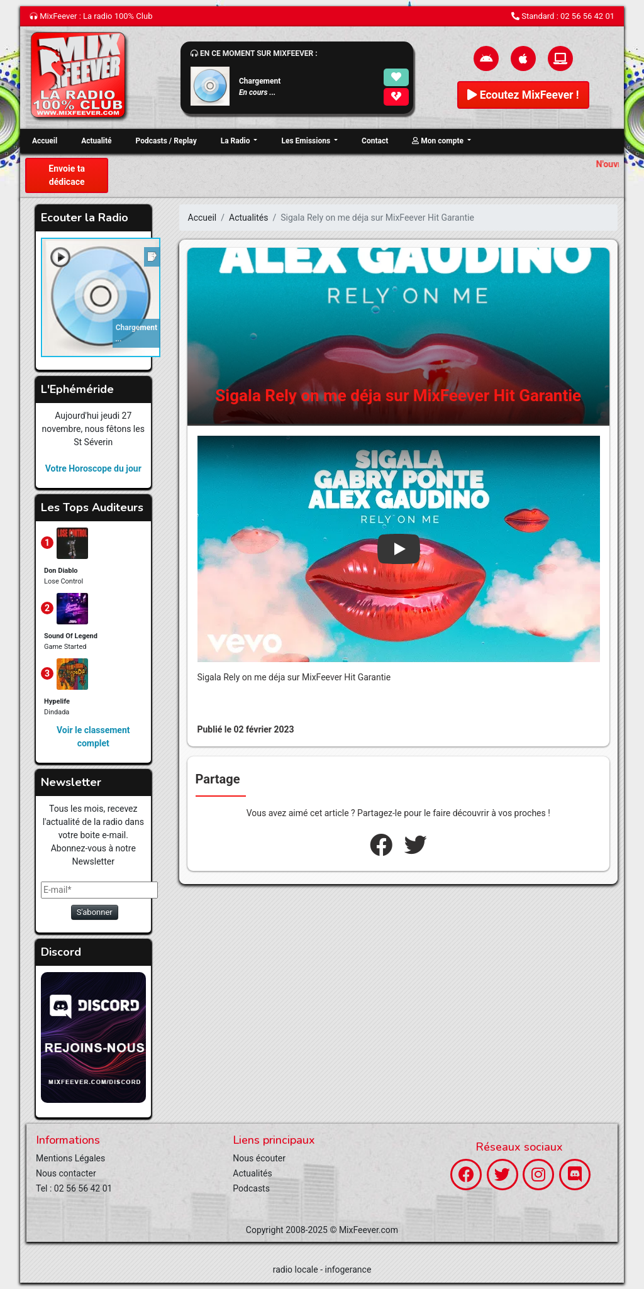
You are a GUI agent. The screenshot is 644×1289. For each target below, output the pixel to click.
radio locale (295, 1269)
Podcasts (251, 1188)
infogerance (348, 1269)
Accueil (44, 140)
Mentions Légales (70, 1158)
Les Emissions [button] (306, 140)
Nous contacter (66, 1173)
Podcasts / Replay (166, 140)
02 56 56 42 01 (587, 16)
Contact (375, 140)
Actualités (248, 218)
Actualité (96, 140)
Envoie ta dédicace (66, 175)
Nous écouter (259, 1158)
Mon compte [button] (438, 140)
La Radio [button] (236, 140)
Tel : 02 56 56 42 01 (74, 1188)
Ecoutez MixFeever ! (523, 95)
